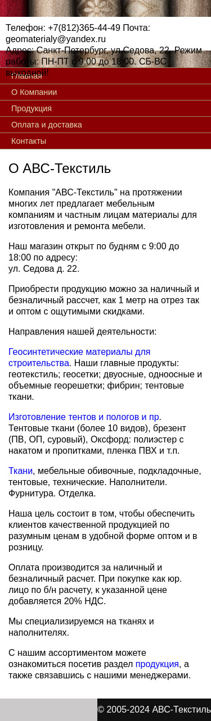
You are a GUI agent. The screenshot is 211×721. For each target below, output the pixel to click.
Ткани (20, 471)
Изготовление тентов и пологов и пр (83, 417)
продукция (157, 664)
